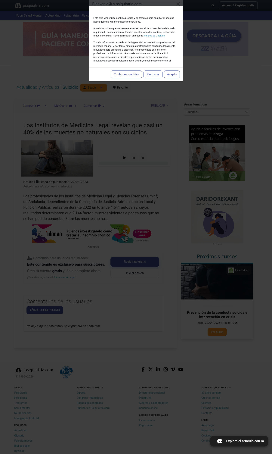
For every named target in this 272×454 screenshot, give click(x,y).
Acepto (172, 74)
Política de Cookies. (154, 35)
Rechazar (153, 74)
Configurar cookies (126, 74)
